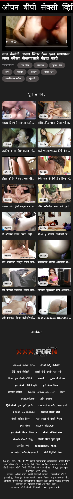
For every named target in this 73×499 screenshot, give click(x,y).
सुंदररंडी (32, 78)
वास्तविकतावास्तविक (13, 78)
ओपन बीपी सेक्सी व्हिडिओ (27, 487)
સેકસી (41, 378)
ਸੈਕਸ (62, 392)
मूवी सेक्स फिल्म (51, 385)
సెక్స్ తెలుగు (46, 398)
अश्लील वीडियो (15, 392)
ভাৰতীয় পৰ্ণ (23, 445)
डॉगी (7, 72)
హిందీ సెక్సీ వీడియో (50, 364)
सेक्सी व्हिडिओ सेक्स (52, 432)
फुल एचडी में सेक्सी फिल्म (49, 418)
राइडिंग (33, 72)
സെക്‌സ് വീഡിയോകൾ (24, 452)
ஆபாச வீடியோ (44, 425)
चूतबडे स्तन (57, 65)
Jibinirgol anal (45, 445)
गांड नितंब (25, 65)
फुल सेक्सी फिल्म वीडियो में (24, 432)
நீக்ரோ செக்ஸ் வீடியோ (41, 392)
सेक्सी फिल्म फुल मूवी (49, 439)
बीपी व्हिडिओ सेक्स (53, 452)
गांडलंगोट (40, 65)
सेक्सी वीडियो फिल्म (20, 418)
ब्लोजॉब (20, 72)
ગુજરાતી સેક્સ (57, 378)
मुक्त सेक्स (24, 425)
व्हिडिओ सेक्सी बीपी (50, 412)
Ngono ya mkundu (24, 412)
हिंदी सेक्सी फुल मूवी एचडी (19, 405)
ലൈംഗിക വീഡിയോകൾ (52, 405)
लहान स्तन (48, 72)
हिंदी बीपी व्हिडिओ (20, 371)
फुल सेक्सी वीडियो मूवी (25, 385)
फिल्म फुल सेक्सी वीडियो (20, 378)
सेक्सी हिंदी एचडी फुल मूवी (48, 371)
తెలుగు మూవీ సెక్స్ (23, 439)
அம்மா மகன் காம (24, 364)
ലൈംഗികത (27, 398)
